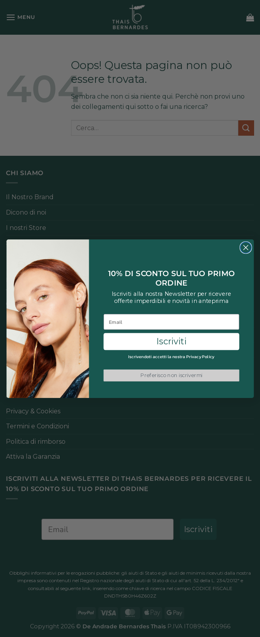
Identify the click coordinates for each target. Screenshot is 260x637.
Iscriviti (171, 341)
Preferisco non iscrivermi (171, 375)
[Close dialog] (245, 247)
